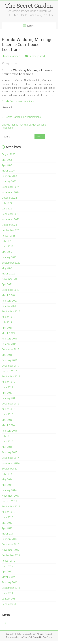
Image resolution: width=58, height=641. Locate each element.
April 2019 (7, 327)
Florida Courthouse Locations (18, 101)
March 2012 (8, 577)
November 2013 (10, 495)
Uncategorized (37, 56)
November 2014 (10, 463)
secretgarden (12, 56)
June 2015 (7, 441)
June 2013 (7, 517)
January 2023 (9, 257)
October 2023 (9, 224)
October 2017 (9, 371)
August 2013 (8, 512)
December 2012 (10, 544)
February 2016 (9, 430)
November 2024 (10, 192)
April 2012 (7, 571)
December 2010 (10, 604)
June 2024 (7, 208)
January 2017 (9, 398)
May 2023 (7, 251)
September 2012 (11, 555)
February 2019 (9, 338)
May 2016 (7, 419)
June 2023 (7, 246)
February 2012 (9, 582)
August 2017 (8, 381)
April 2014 (7, 484)
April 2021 (7, 284)
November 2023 (10, 219)
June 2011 (7, 593)
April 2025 (7, 165)
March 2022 (8, 273)
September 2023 (11, 230)
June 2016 (7, 414)
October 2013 (9, 501)
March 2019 (8, 333)
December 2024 (10, 186)
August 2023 (8, 235)
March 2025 (8, 170)
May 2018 (7, 354)
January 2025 (9, 181)
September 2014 (11, 468)
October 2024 (9, 197)
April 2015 (7, 446)
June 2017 (7, 387)
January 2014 (9, 490)
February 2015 (9, 452)
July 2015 (7, 436)
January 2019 (9, 344)
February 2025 (9, 176)
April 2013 (7, 528)
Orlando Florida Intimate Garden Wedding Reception (24, 126)
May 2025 (7, 159)
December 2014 (10, 457)
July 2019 (7, 322)
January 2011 (9, 598)
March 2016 (8, 425)
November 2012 (10, 549)
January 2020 (9, 306)
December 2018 (10, 349)
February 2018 (9, 360)
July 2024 (7, 203)
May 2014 (7, 479)
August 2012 (8, 560)
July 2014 (7, 474)
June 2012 (7, 566)
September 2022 (11, 262)
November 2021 (10, 279)
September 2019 (11, 311)
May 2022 (7, 268)
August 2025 (8, 154)
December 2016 (10, 403)
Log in (5, 622)
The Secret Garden (29, 5)
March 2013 (8, 533)
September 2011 (11, 587)
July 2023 (7, 241)
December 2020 (10, 289)
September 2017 (11, 376)
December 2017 (10, 365)
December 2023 (10, 214)
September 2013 (11, 506)
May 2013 (7, 522)
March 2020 (8, 295)
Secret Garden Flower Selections (21, 116)
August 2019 (8, 316)
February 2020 (9, 300)
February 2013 (9, 539)
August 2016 (8, 409)
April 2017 (7, 392)
